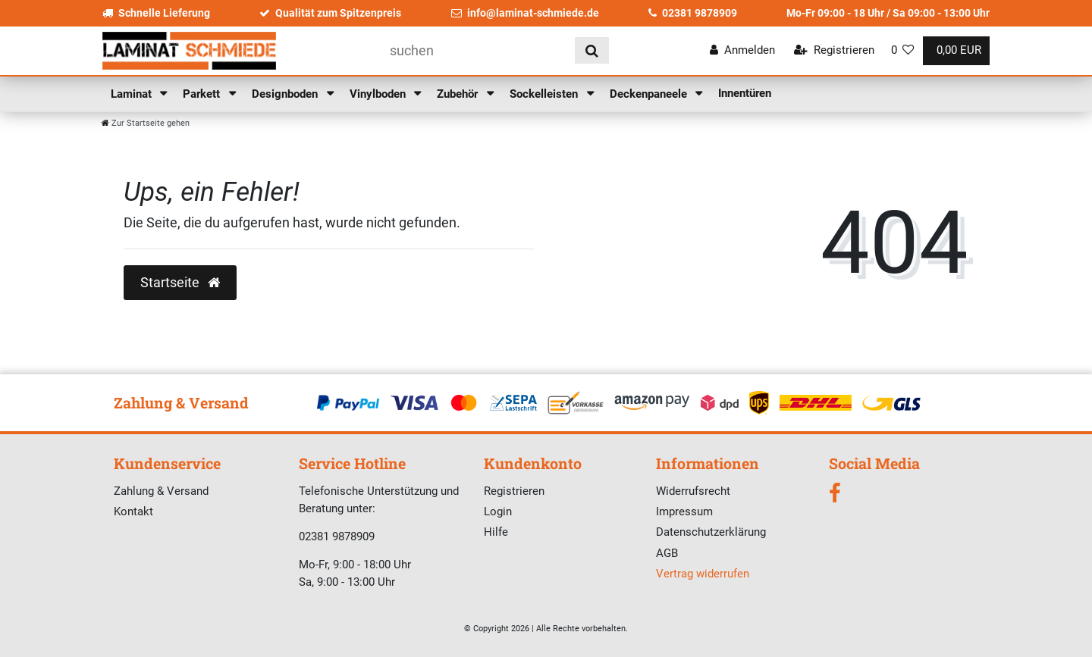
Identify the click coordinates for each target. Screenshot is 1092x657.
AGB (667, 553)
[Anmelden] (742, 50)
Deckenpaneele (650, 94)
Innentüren (744, 93)
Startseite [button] (180, 282)
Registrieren (514, 491)
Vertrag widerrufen (702, 573)
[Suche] (592, 50)
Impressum (684, 511)
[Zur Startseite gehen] (146, 123)
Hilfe (496, 532)
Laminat (133, 94)
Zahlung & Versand (161, 491)
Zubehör (459, 94)
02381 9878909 (692, 13)
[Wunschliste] (903, 50)
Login (498, 511)
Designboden (286, 94)
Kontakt (133, 511)
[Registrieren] (834, 50)
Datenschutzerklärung (711, 532)
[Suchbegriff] (477, 50)
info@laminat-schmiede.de (525, 13)
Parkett (203, 94)
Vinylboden (379, 94)
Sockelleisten (545, 94)
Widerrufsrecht (693, 491)
